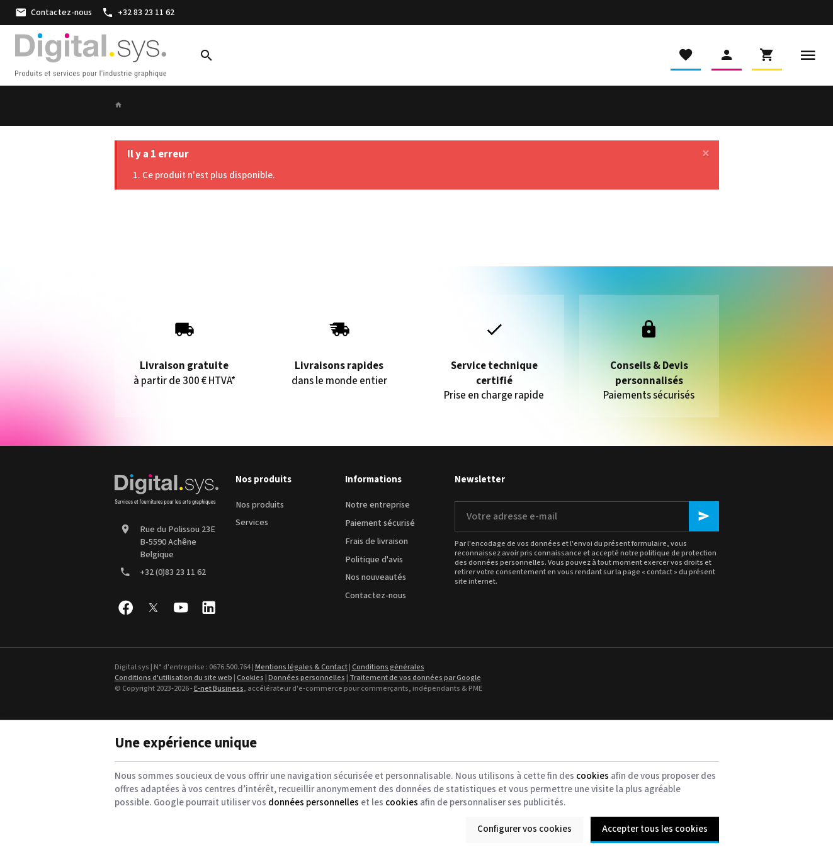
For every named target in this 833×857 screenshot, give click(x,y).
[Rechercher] (206, 55)
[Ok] (704, 516)
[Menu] (808, 55)
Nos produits (259, 505)
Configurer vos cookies (524, 829)
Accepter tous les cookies (655, 829)
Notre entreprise (377, 505)
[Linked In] (209, 607)
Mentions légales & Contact (301, 667)
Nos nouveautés (375, 577)
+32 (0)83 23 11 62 (173, 572)
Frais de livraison (376, 541)
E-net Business (219, 688)
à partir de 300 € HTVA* (184, 349)
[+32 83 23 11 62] (138, 12)
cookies (592, 776)
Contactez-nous (375, 595)
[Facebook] (126, 607)
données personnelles (313, 802)
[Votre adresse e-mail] (587, 516)
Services (251, 522)
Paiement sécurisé (380, 523)
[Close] (706, 154)
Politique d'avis (374, 559)
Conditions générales (388, 667)
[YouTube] (181, 607)
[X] (153, 607)
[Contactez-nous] (53, 12)
